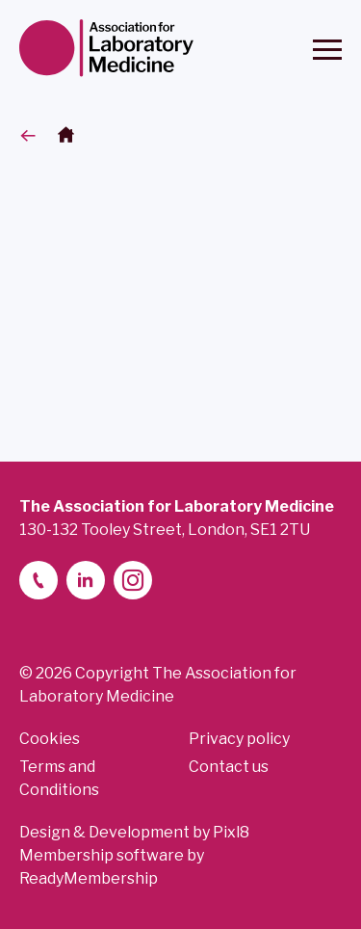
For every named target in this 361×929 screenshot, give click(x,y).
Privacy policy (239, 739)
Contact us (229, 766)
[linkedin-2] (85, 580)
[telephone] (38, 580)
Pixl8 (231, 832)
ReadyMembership (88, 878)
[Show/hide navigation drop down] (327, 50)
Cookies (49, 739)
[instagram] (133, 580)
